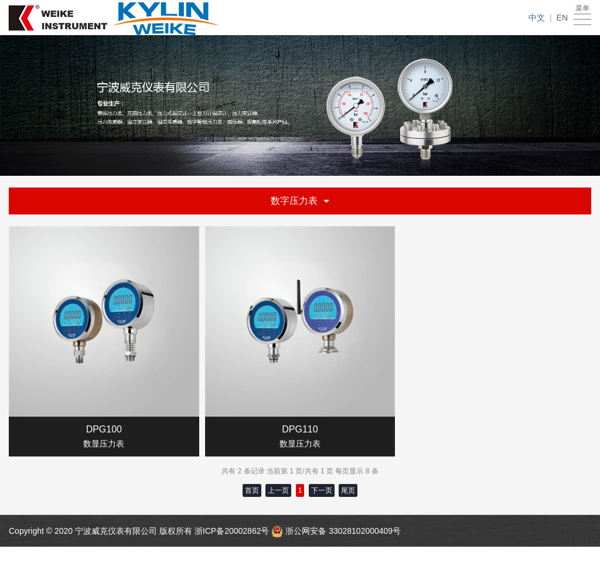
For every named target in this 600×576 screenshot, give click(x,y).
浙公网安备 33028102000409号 (343, 531)
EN (562, 17)
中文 (537, 17)
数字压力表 (300, 201)
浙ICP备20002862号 (233, 531)
